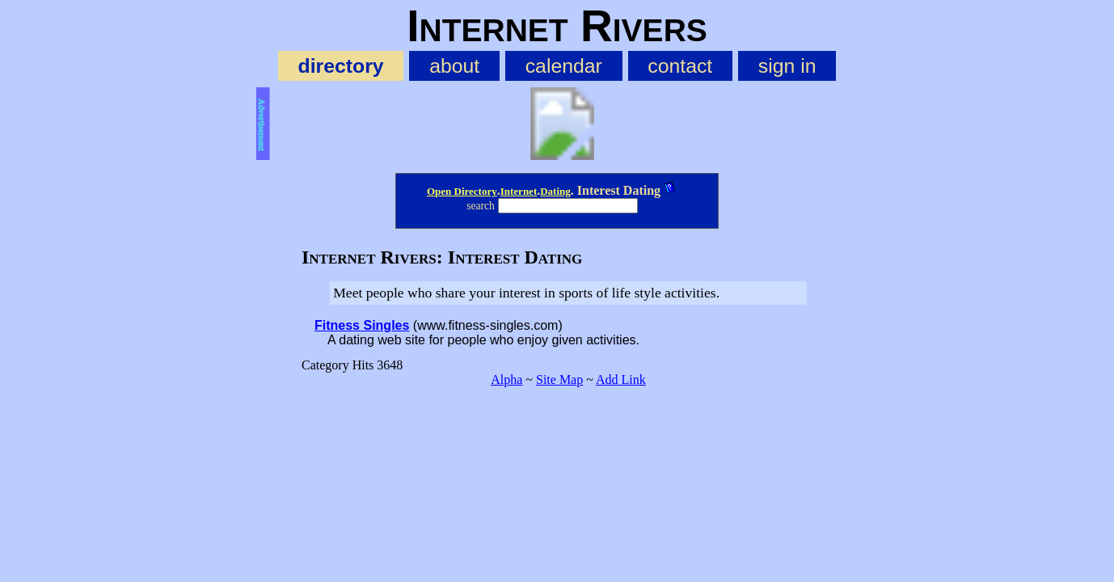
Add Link (621, 379)
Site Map (559, 379)
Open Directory (462, 191)
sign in (787, 66)
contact (680, 66)
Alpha (506, 379)
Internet (519, 191)
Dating (555, 191)
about (454, 66)
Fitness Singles (361, 325)
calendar (563, 66)
